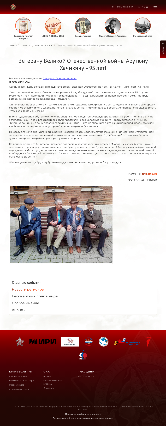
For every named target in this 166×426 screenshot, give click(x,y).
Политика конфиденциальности (83, 414)
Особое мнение (16, 384)
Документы (48, 388)
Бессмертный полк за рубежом (53, 382)
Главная (13, 45)
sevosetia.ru (149, 173)
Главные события (20, 371)
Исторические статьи (19, 389)
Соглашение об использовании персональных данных (83, 418)
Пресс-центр (86, 371)
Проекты (47, 376)
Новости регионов (43, 45)
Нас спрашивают (86, 376)
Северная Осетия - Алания (60, 78)
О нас (46, 371)
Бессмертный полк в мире (21, 380)
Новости (26, 45)
